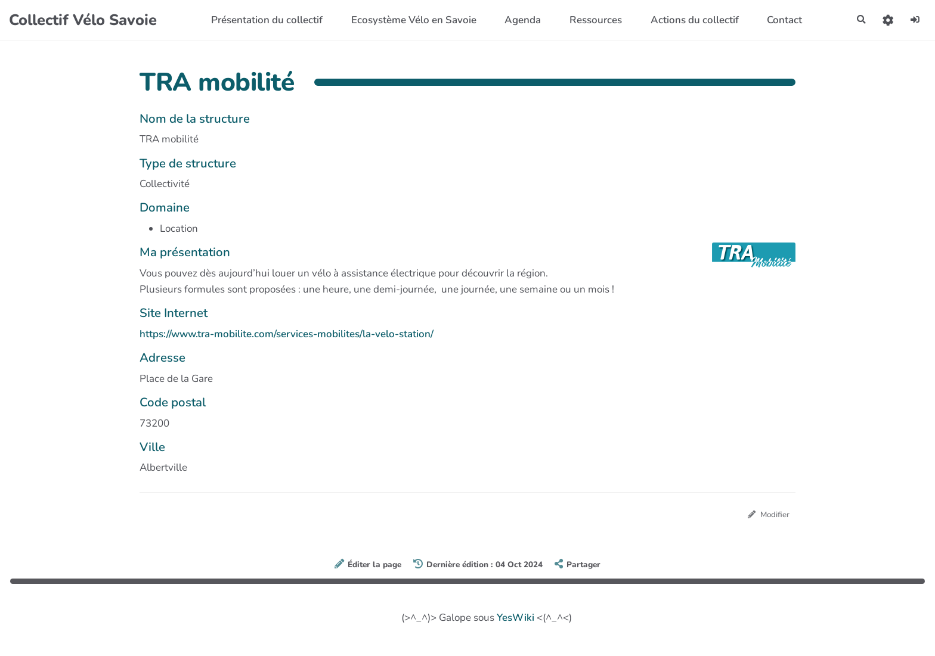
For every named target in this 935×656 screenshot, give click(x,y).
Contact (779, 20)
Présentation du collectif (261, 20)
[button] (883, 20)
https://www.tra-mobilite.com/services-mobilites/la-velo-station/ (287, 334)
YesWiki (515, 619)
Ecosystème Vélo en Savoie (407, 20)
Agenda (517, 20)
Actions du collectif (689, 20)
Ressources (590, 20)
